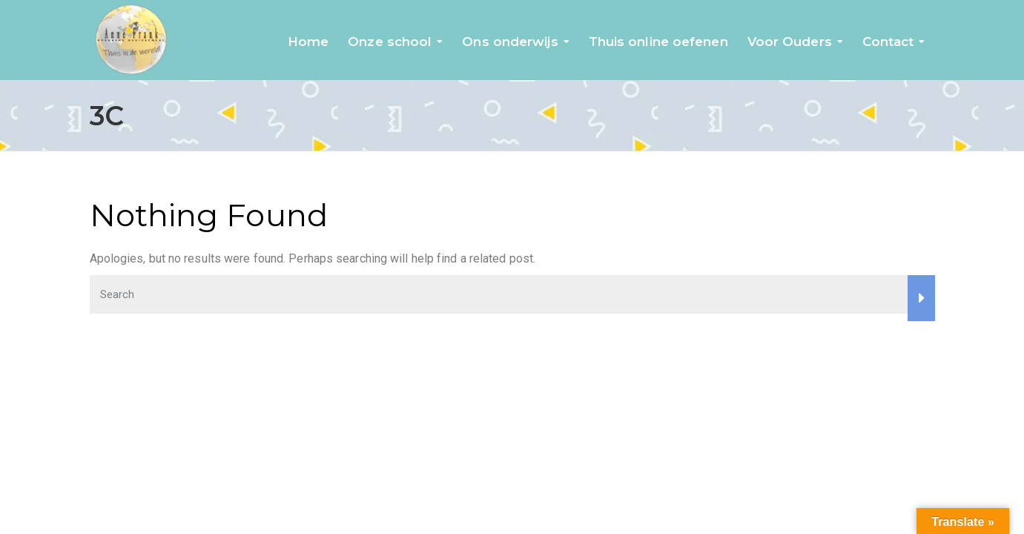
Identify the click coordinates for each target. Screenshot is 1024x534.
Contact (888, 41)
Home (308, 41)
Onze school (390, 41)
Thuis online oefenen (658, 41)
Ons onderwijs (510, 41)
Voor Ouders (789, 41)
